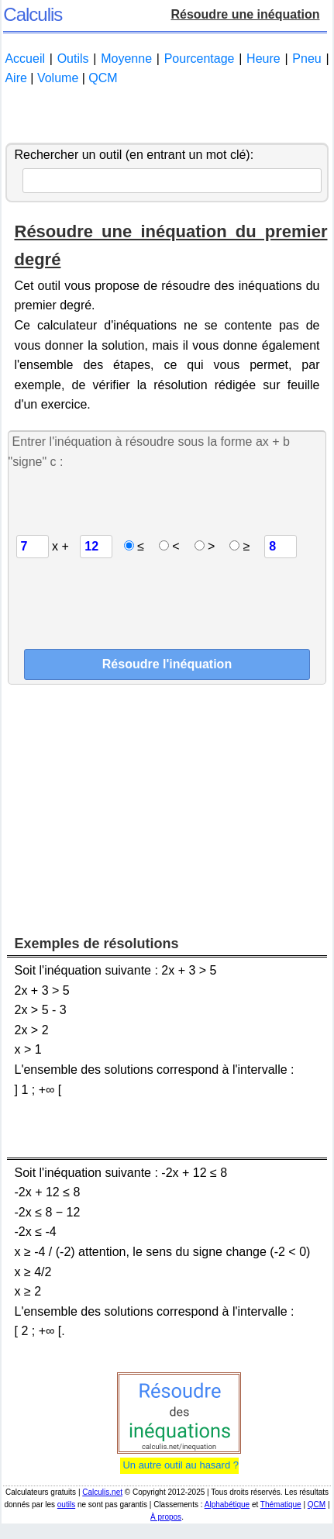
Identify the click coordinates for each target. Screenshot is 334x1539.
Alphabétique (227, 1504)
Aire (15, 78)
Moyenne (126, 58)
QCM (102, 78)
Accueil (25, 58)
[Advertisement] (166, 115)
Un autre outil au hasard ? (179, 1465)
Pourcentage (199, 58)
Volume (57, 78)
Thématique (280, 1504)
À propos (165, 1517)
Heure (263, 58)
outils (66, 1504)
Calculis (32, 14)
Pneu (306, 58)
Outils (73, 58)
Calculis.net (102, 1492)
